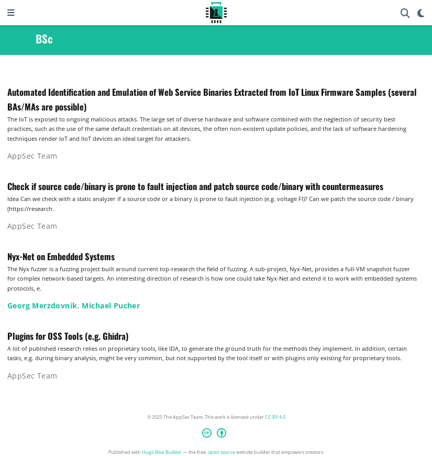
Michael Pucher (111, 305)
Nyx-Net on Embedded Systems (61, 256)
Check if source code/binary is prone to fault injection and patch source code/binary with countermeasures (195, 186)
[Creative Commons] (216, 434)
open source (221, 452)
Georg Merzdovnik (42, 305)
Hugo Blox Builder (162, 452)
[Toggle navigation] (11, 12)
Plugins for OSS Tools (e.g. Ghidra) (67, 335)
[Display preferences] (421, 13)
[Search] (405, 13)
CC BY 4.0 (275, 417)
